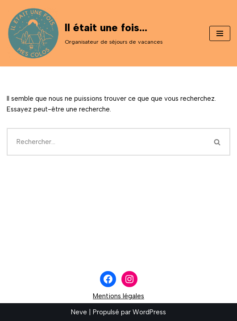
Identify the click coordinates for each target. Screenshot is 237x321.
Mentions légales (118, 296)
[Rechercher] (106, 142)
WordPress (149, 312)
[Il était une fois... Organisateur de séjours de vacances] (84, 33)
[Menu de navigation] (219, 33)
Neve (79, 312)
